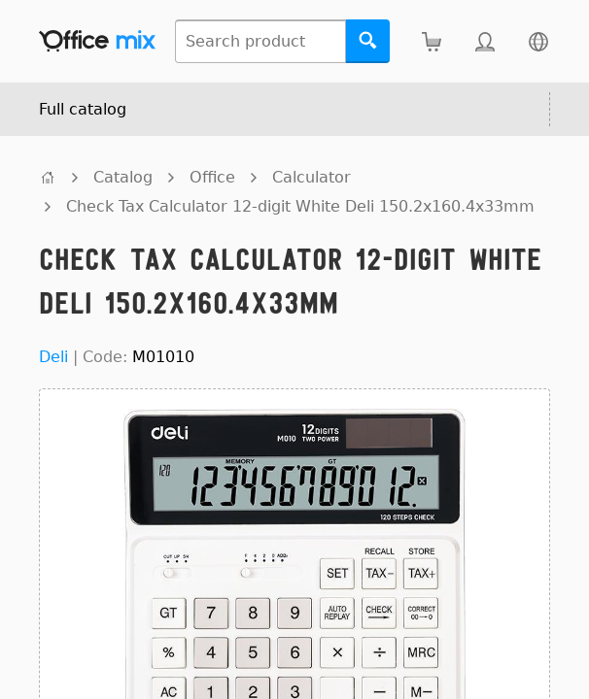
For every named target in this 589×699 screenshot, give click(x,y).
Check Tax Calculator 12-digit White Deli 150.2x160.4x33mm (300, 206)
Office (212, 177)
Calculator (311, 177)
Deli (53, 357)
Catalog (123, 177)
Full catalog (82, 109)
